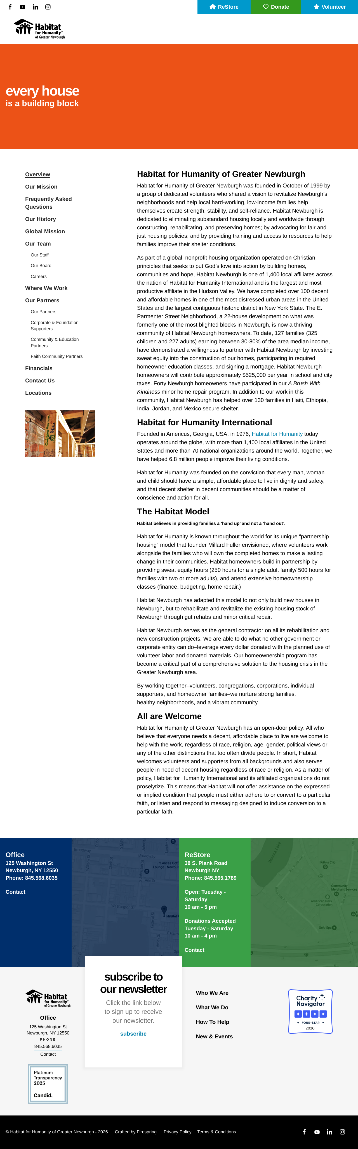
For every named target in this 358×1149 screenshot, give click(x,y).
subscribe (133, 1034)
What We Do (212, 1008)
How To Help (212, 1022)
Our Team (38, 244)
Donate (276, 7)
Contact (15, 892)
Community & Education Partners (55, 342)
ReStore (224, 7)
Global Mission (45, 232)
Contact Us (40, 381)
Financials (39, 368)
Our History (40, 219)
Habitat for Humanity (277, 434)
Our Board (41, 265)
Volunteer (329, 7)
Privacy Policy (178, 1132)
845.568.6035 (48, 1046)
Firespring (147, 1132)
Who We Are (212, 993)
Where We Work (46, 288)
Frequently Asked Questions (48, 203)
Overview (37, 175)
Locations (38, 393)
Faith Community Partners (57, 356)
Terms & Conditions (216, 1132)
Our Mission (41, 187)
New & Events (214, 1037)
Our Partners (42, 301)
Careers (39, 276)
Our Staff (40, 255)
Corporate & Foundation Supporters (55, 325)
